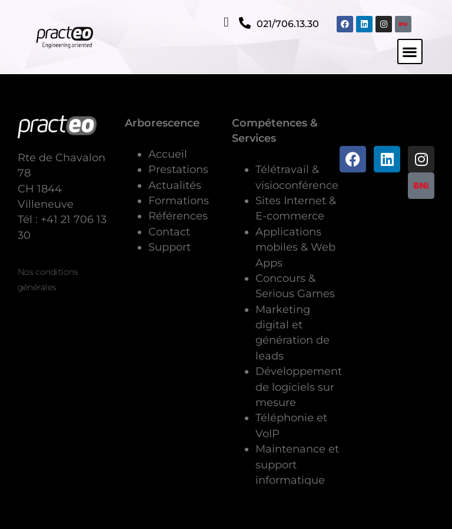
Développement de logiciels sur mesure (298, 386)
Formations (178, 200)
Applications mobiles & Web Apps (295, 247)
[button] (410, 51)
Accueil (167, 154)
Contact (169, 231)
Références (178, 215)
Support (169, 247)
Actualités (174, 185)
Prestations (178, 169)
